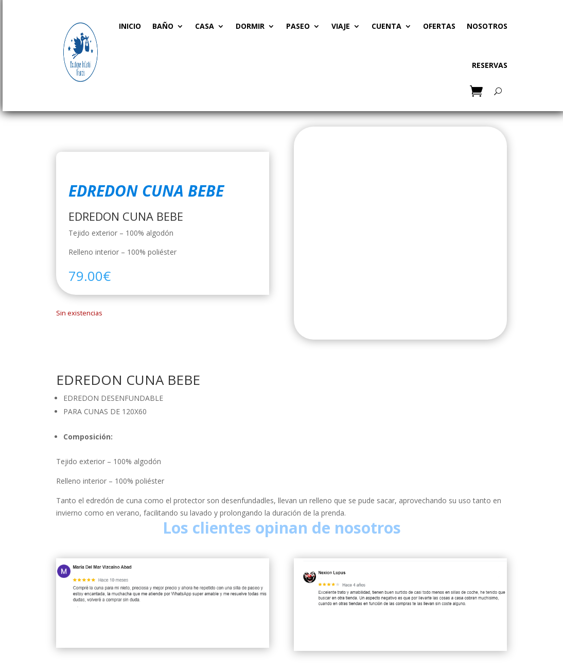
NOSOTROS (487, 26)
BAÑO (162, 26)
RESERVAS (489, 65)
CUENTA (386, 26)
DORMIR (250, 26)
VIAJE (340, 26)
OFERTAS (439, 26)
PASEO (298, 26)
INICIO (130, 26)
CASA (204, 26)
